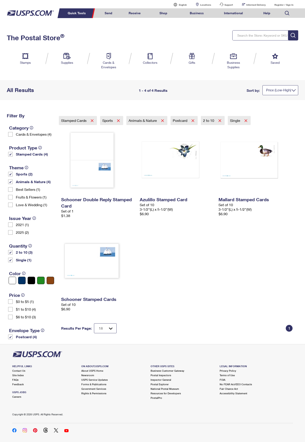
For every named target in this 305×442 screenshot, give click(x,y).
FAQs (15, 379)
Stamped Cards (74, 120)
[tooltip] (31, 128)
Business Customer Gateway (167, 370)
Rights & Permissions (93, 393)
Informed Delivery (256, 4)
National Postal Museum (165, 388)
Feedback (18, 384)
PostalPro (156, 397)
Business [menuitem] (197, 13)
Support (228, 4)
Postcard (180, 120)
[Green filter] (41, 280)
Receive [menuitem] (135, 13)
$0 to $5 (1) (25, 301)
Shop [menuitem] (163, 13)
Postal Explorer (160, 384)
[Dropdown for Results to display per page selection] (105, 328)
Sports (108, 120)
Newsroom (87, 375)
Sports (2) (24, 174)
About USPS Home (92, 370)
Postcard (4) (26, 337)
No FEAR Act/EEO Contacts (236, 384)
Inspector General (161, 379)
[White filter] (12, 280)
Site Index (18, 375)
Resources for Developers (166, 393)
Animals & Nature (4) (33, 182)
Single (235, 120)
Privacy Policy (228, 370)
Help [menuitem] (266, 13)
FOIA (222, 379)
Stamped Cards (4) (32, 154)
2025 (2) (22, 232)
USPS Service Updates (94, 379)
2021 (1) (22, 224)
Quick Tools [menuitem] (77, 13)
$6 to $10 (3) (26, 317)
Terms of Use (227, 375)
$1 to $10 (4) (26, 309)
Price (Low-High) (278, 90)
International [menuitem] (233, 13)
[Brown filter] (50, 280)
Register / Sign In (283, 4)
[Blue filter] (22, 280)
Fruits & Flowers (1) (31, 197)
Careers (16, 396)
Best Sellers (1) (28, 189)
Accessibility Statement (233, 393)
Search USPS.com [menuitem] (287, 13)
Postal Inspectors (161, 375)
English (178, 4)
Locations (205, 4)
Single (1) (23, 260)
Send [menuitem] (108, 13)
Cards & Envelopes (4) (33, 134)
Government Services (93, 388)
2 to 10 (209, 120)
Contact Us (18, 370)
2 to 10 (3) (24, 252)
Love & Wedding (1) (31, 205)
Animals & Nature (143, 120)
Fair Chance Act (229, 388)
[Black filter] (31, 280)
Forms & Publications (93, 384)
